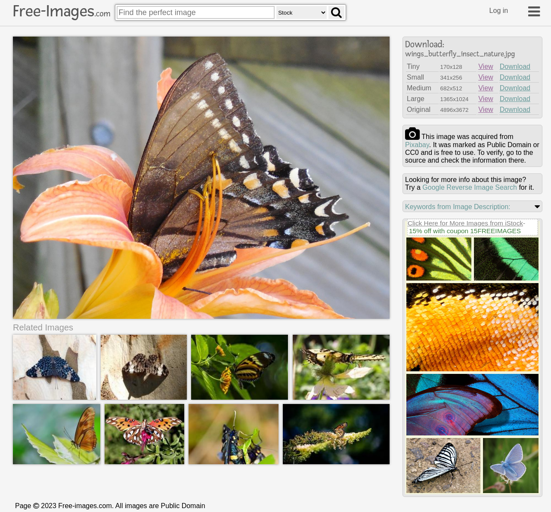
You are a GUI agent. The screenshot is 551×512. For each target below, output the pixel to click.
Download (515, 66)
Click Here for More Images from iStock (465, 223)
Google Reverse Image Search (469, 187)
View (485, 66)
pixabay (417, 144)
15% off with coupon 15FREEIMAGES (465, 230)
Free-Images (61, 11)
